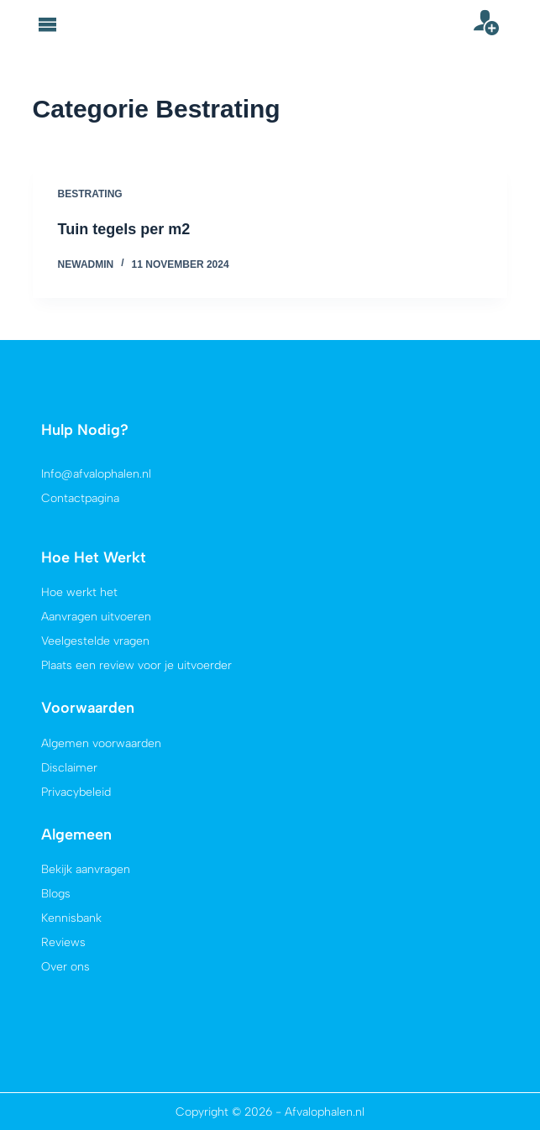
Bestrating (90, 194)
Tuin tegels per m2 (124, 229)
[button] (48, 24)
